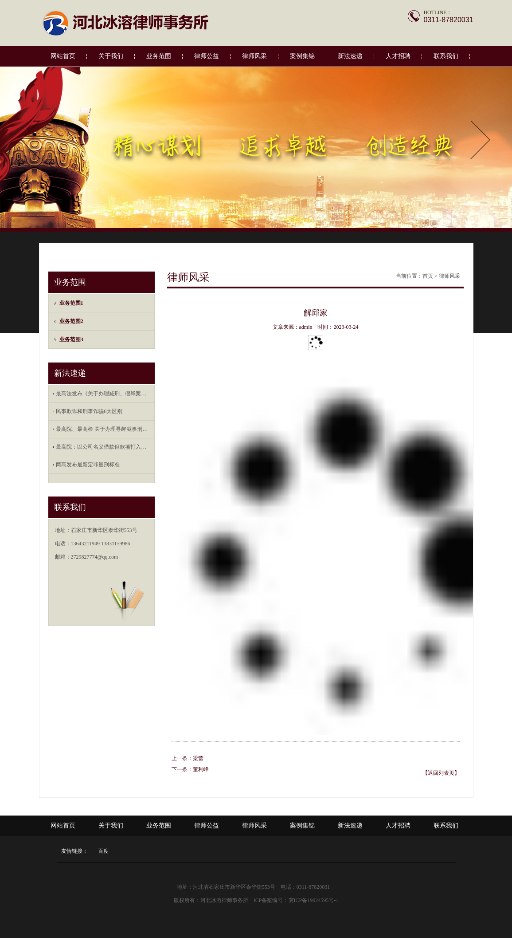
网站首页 (63, 56)
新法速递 (350, 56)
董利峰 (201, 769)
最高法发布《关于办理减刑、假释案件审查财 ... (103, 393)
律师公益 (206, 56)
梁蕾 (198, 758)
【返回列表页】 (441, 773)
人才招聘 (398, 56)
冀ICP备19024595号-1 (314, 900)
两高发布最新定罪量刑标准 (88, 464)
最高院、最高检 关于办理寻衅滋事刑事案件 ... (103, 429)
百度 (103, 851)
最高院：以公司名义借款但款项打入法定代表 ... (103, 447)
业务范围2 (71, 321)
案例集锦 (302, 56)
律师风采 (254, 56)
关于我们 (110, 56)
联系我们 (446, 56)
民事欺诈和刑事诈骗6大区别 (89, 411)
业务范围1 (71, 303)
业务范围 (158, 56)
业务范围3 (71, 339)
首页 (427, 276)
